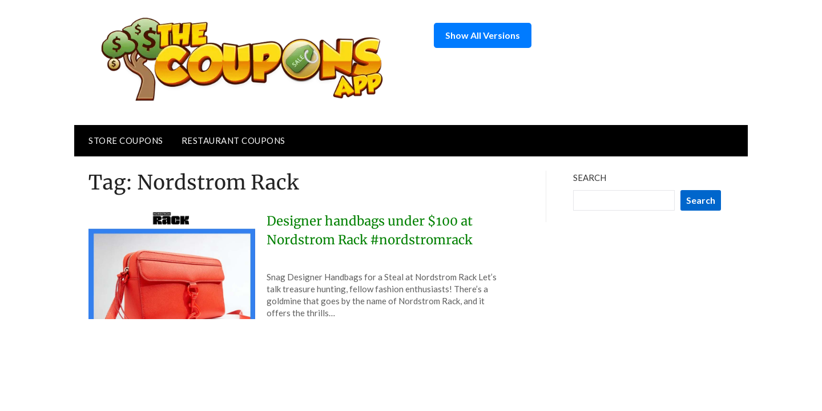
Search (589, 177)
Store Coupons (125, 140)
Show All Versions (482, 35)
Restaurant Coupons (233, 140)
